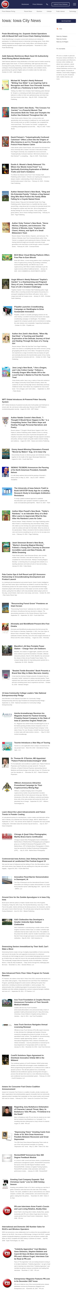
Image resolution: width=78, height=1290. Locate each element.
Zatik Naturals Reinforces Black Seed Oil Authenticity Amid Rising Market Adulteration (25, 57)
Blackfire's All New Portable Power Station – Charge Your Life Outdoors (30, 647)
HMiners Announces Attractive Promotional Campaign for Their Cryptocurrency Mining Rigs (28, 785)
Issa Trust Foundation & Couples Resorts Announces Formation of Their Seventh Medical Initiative (32, 1002)
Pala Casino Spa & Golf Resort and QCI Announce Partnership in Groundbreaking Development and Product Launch (23, 576)
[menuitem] (47, 4)
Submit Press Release (61, 4)
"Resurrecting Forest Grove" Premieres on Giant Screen (29, 605)
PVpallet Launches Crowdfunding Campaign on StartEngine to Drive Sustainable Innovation (29, 309)
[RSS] (57, 29)
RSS (60, 29)
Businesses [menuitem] (25, 4)
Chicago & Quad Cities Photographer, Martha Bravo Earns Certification (30, 835)
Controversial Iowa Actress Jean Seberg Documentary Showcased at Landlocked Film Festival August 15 (25, 860)
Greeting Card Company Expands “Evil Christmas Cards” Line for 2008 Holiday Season (27, 1182)
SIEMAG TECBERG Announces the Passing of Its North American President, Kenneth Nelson (30, 470)
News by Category (61, 36)
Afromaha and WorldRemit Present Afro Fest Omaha (30, 625)
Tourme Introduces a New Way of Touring (32, 743)
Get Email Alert (66, 21)
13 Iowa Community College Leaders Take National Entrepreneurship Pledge (24, 694)
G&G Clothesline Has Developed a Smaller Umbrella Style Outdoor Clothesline (29, 922)
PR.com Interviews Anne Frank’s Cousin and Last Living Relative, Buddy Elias (31, 1207)
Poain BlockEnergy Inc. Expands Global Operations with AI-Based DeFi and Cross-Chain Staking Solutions (26, 35)
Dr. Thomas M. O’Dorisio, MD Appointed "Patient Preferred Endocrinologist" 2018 (28, 759)
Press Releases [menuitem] (38, 4)
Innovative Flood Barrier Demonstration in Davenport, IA (31, 878)
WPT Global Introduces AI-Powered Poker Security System (24, 400)
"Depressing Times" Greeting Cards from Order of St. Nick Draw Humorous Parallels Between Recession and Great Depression (32, 1135)
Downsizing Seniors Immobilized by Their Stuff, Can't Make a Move (25, 948)
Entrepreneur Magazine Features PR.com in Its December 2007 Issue (32, 1280)
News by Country (61, 39)
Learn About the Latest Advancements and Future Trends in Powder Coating (23, 813)
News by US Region (62, 42)
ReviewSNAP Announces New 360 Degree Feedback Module (29, 1156)
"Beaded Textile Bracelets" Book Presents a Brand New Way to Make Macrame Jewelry (31, 672)
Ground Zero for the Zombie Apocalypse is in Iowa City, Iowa (26, 898)
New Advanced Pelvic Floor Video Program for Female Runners (25, 974)
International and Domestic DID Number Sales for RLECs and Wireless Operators (23, 1228)
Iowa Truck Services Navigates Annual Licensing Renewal (30, 1026)
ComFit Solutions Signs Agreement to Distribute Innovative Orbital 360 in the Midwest (27, 1057)
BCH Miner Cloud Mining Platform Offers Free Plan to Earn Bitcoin (31, 256)
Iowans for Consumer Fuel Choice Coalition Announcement (21, 1088)
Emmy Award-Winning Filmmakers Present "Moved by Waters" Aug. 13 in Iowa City (30, 450)
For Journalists (60, 48)
